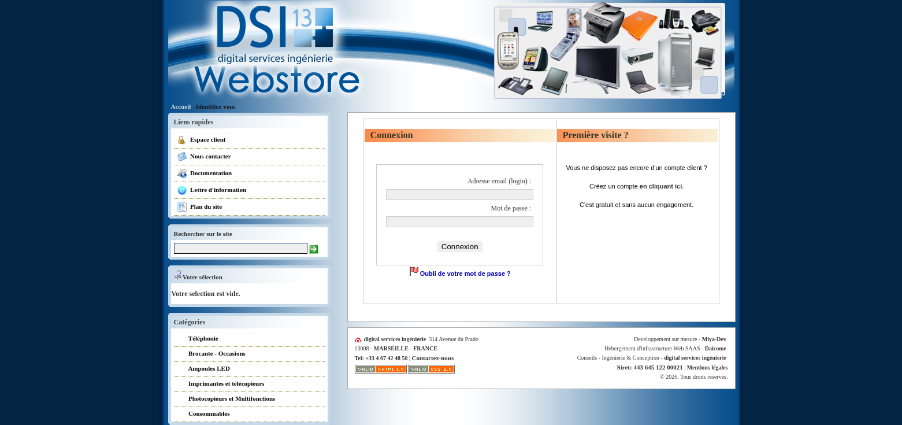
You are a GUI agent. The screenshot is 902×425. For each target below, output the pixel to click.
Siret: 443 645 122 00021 (650, 367)
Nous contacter (204, 156)
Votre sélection (198, 277)
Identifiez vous (216, 106)
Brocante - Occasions (211, 354)
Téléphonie (197, 339)
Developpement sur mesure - (680, 339)
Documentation (204, 173)
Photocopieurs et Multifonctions (226, 399)
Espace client (201, 140)
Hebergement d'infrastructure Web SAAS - (665, 348)
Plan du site (199, 207)
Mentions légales (707, 367)
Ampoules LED (203, 369)
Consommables (203, 414)
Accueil (181, 106)
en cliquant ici (661, 186)
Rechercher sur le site (203, 233)
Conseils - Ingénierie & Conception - (651, 357)
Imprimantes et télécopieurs (221, 384)
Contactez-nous (433, 357)
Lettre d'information (212, 190)
